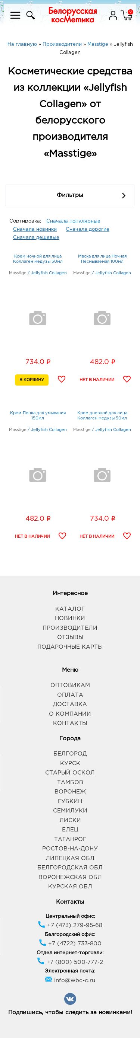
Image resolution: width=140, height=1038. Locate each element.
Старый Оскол (70, 772)
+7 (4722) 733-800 (70, 943)
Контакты (70, 723)
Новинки (70, 618)
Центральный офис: (70, 916)
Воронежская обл (70, 877)
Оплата (70, 695)
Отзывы (70, 637)
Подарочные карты (70, 647)
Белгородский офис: (70, 935)
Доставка (70, 704)
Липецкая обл (70, 858)
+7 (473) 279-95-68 (70, 925)
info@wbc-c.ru (70, 980)
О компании (70, 714)
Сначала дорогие (87, 229)
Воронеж (70, 791)
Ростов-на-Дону (70, 848)
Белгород (70, 753)
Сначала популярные (73, 221)
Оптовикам (70, 685)
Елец (70, 829)
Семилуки (70, 810)
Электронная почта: (70, 971)
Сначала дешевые (36, 238)
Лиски (70, 820)
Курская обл (70, 886)
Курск (70, 763)
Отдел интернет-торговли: (70, 953)
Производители (70, 628)
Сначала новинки (35, 229)
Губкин (70, 801)
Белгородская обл (70, 867)
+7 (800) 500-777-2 (70, 962)
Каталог (70, 609)
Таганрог (70, 839)
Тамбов (70, 782)
